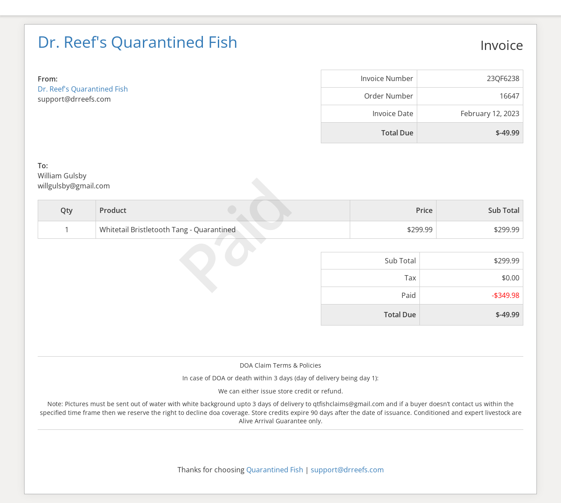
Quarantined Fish (274, 470)
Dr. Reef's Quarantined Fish (83, 89)
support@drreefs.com (347, 470)
